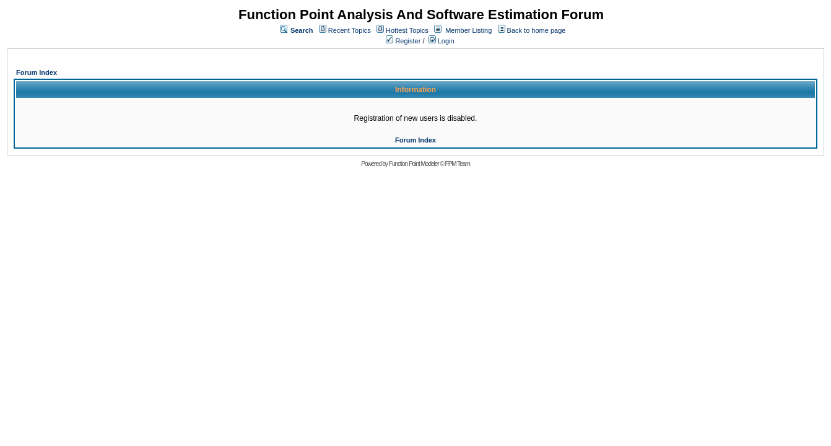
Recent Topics (349, 30)
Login (442, 41)
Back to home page (536, 30)
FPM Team (457, 163)
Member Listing (468, 30)
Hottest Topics (407, 30)
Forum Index (36, 72)
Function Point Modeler (414, 163)
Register (403, 41)
